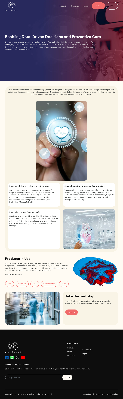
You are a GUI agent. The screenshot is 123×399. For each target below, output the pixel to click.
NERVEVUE (22, 284)
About (86, 6)
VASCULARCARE (49, 284)
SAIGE (64, 284)
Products (63, 6)
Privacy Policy (100, 394)
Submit (67, 377)
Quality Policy (112, 394)
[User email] (33, 377)
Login (112, 6)
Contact (98, 6)
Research (75, 6)
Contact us (86, 350)
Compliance (88, 394)
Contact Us (71, 312)
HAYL (9, 284)
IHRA (35, 284)
